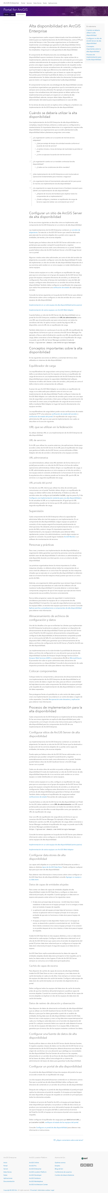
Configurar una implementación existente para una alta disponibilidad (54, 498)
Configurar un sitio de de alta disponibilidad (94, 41)
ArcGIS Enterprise (11, 3)
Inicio (6, 14)
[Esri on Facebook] (85, 1164)
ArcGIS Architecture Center (38, 1183)
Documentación (9, 1180)
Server (6, 1168)
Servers (29, 3)
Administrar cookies (44, 1189)
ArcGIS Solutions (35, 1177)
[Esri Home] (84, 1157)
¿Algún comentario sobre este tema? (69, 1139)
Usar (12, 14)
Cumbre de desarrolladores (64, 1174)
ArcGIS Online (34, 1162)
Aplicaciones (52, 3)
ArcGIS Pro (33, 1165)
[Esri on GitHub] (88, 1164)
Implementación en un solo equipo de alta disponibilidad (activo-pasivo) (55, 305)
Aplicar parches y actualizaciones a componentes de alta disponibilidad (55, 608)
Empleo (57, 1165)
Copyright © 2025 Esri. (10, 1189)
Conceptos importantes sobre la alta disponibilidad (93, 49)
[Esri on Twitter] (81, 1164)
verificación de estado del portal (41, 416)
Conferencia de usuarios (63, 1171)
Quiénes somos (60, 1162)
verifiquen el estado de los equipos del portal (61, 1122)
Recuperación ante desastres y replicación (64, 699)
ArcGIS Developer (35, 1174)
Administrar (21, 14)
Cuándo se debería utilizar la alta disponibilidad (93, 32)
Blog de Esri (59, 1168)
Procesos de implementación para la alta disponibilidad (93, 57)
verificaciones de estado (38, 796)
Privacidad (33, 1189)
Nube (45, 3)
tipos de (52, 866)
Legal (52, 1189)
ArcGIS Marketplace (36, 1180)
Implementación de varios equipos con (51, 310)
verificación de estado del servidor (64, 414)
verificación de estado (61, 287)
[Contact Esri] (91, 1164)
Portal (23, 3)
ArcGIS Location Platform (37, 1171)
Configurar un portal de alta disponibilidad (51, 1126)
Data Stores (37, 3)
